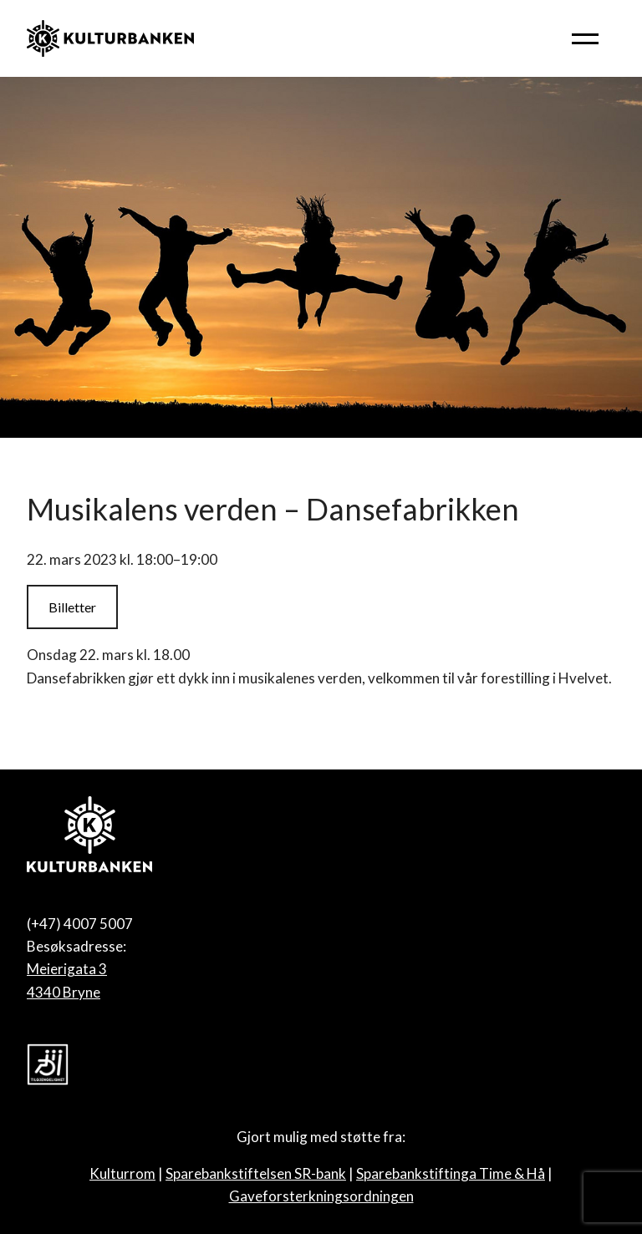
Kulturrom (122, 1173)
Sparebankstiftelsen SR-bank (256, 1173)
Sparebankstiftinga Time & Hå (450, 1173)
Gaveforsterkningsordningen (321, 1196)
